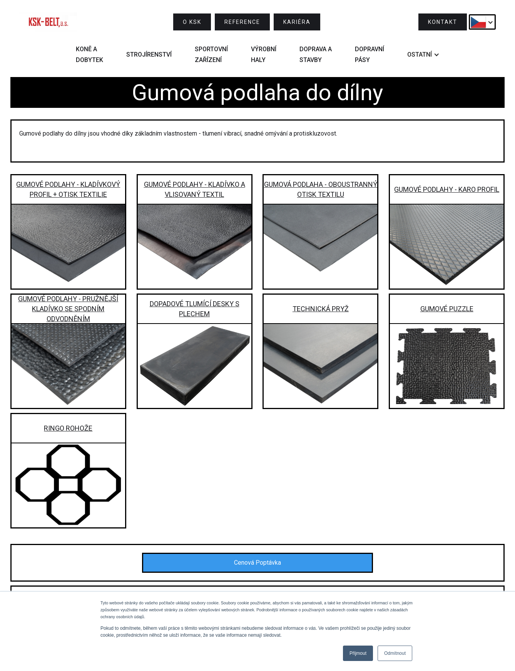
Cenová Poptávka (257, 562)
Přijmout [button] (357, 653)
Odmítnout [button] (395, 653)
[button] (482, 22)
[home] (48, 22)
